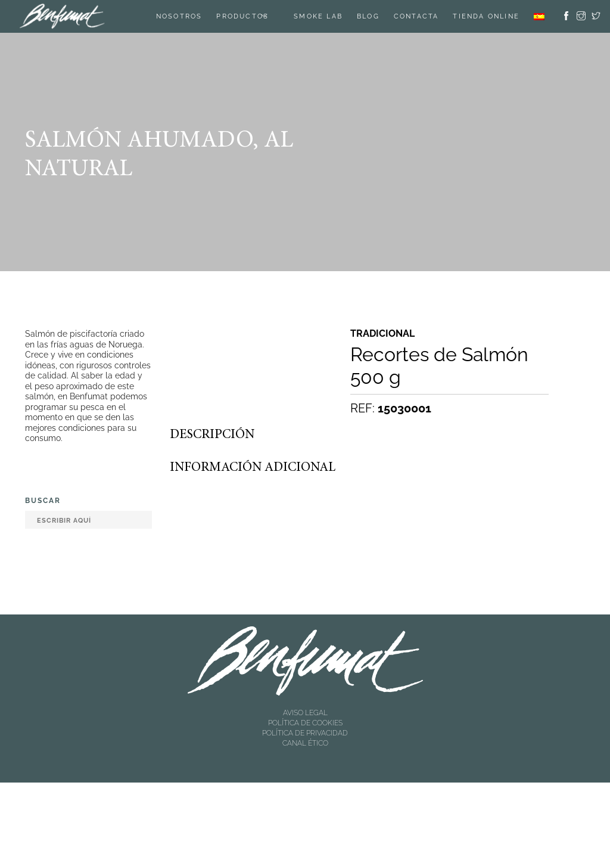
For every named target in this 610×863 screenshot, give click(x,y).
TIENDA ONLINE (486, 16)
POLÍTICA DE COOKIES (305, 723)
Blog (368, 16)
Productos (242, 16)
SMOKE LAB (318, 16)
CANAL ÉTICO (305, 743)
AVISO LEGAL (305, 713)
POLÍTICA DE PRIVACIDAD (305, 733)
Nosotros (179, 16)
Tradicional (382, 334)
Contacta (416, 16)
